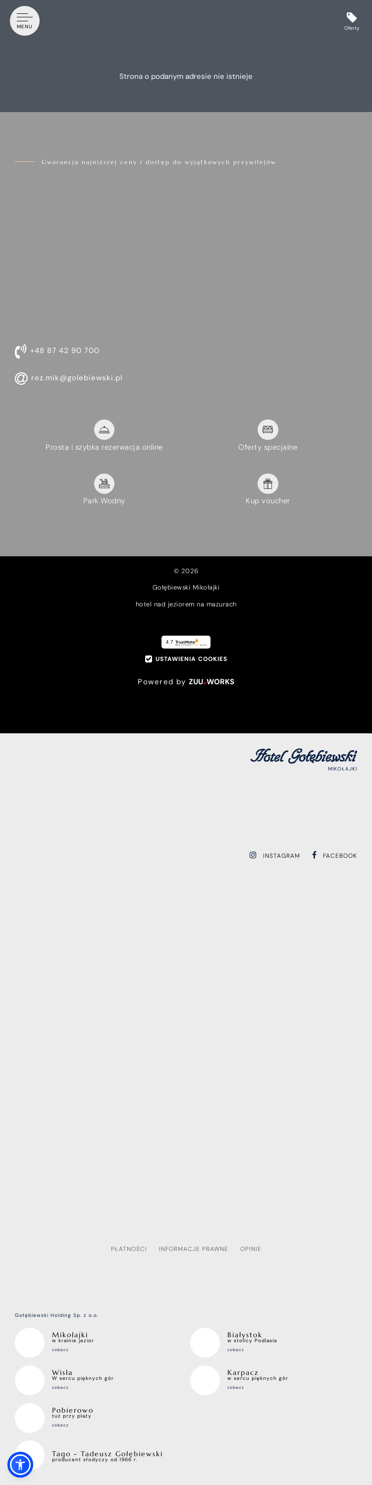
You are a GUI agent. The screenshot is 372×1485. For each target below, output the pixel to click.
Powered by (186, 682)
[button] (20, 1464)
